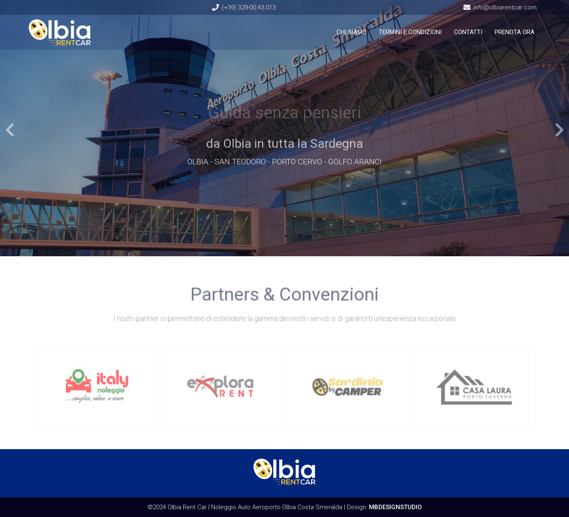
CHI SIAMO (351, 32)
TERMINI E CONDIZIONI (410, 32)
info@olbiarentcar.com (505, 7)
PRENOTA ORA (514, 32)
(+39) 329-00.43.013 (249, 7)
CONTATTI (468, 32)
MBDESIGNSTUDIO (395, 507)
